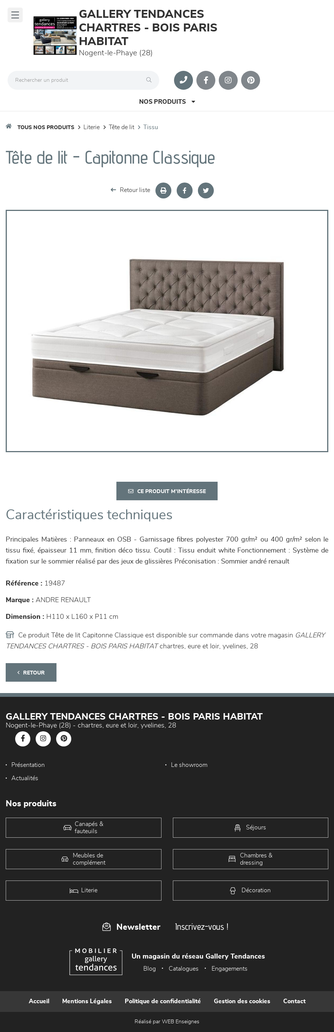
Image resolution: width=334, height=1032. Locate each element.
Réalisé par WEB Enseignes (167, 1021)
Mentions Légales (87, 1001)
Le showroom (189, 765)
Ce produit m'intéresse (167, 491)
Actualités (24, 778)
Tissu (150, 127)
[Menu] (15, 15)
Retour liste (130, 190)
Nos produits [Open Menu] (167, 101)
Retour (31, 673)
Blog (149, 969)
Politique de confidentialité (163, 1001)
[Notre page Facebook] (205, 80)
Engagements (230, 969)
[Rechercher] (151, 80)
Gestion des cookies (242, 1001)
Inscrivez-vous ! (201, 926)
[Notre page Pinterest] (250, 80)
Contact (294, 1001)
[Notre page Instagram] (228, 80)
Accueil (39, 1001)
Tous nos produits (45, 127)
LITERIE (91, 127)
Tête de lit (121, 127)
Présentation (28, 765)
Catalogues (184, 969)
